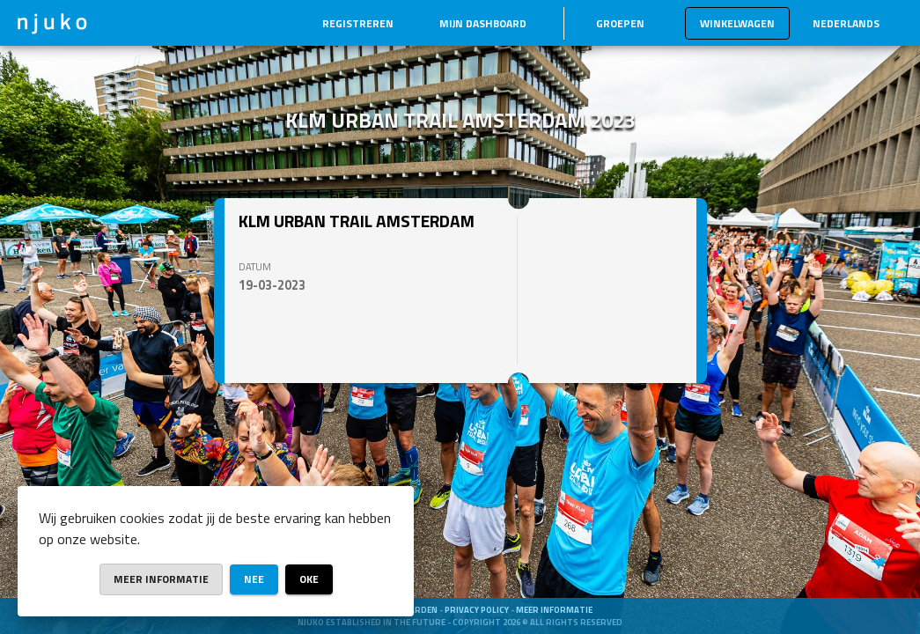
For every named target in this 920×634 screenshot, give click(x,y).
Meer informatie (554, 609)
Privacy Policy (478, 609)
